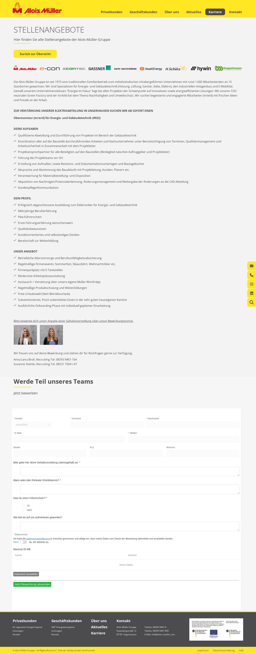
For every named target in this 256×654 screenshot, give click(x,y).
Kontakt (235, 12)
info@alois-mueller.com (163, 634)
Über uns (172, 12)
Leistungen (18, 630)
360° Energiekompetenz (63, 627)
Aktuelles (193, 12)
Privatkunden (111, 12)
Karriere (215, 12)
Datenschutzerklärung (224, 650)
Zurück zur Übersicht (35, 54)
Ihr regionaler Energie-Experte (27, 627)
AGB (241, 650)
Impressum (203, 650)
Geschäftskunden (143, 12)
